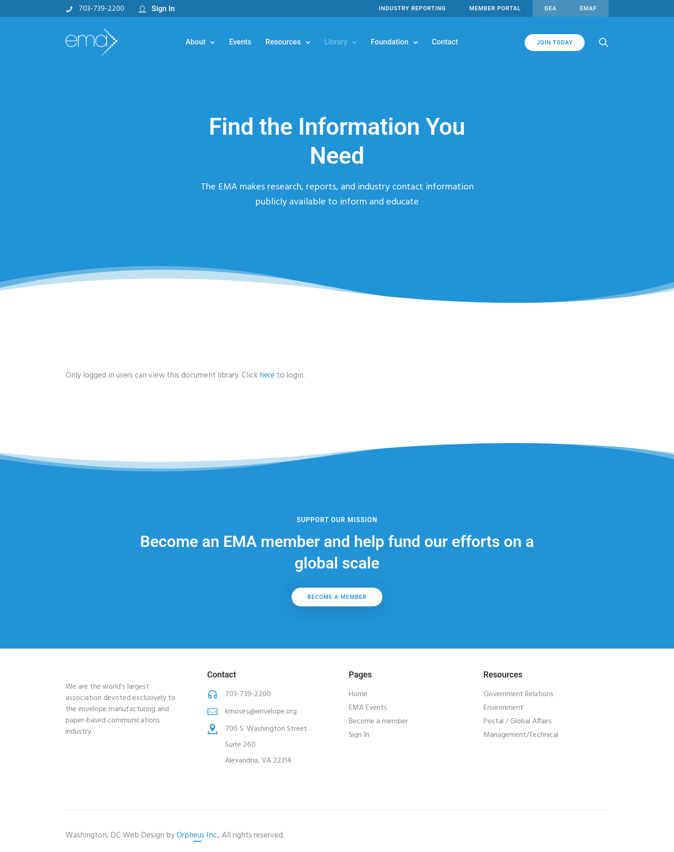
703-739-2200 (102, 9)
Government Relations (519, 694)
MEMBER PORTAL (495, 8)
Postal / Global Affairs (518, 721)
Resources (283, 41)
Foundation (390, 41)
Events (240, 41)
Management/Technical (521, 735)
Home (358, 694)
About (195, 41)
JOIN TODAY (554, 42)
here (267, 375)
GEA (550, 8)
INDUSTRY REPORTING (412, 8)
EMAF (588, 8)
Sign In (163, 8)
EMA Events (368, 708)
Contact (445, 41)
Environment (503, 708)
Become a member (337, 597)
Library (335, 41)
